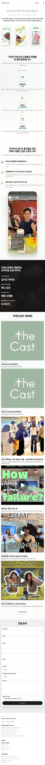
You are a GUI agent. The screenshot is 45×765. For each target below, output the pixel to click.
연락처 (3, 643)
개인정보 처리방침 (10, 721)
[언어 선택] (37, 3)
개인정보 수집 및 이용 (11, 698)
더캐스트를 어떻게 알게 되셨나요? (9, 673)
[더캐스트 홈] (5, 3)
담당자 (3, 636)
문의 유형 (4, 666)
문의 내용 (4, 680)
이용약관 (3, 721)
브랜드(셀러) (5, 629)
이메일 (3, 659)
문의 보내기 (22, 703)
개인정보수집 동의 (6, 696)
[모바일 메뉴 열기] (42, 2)
